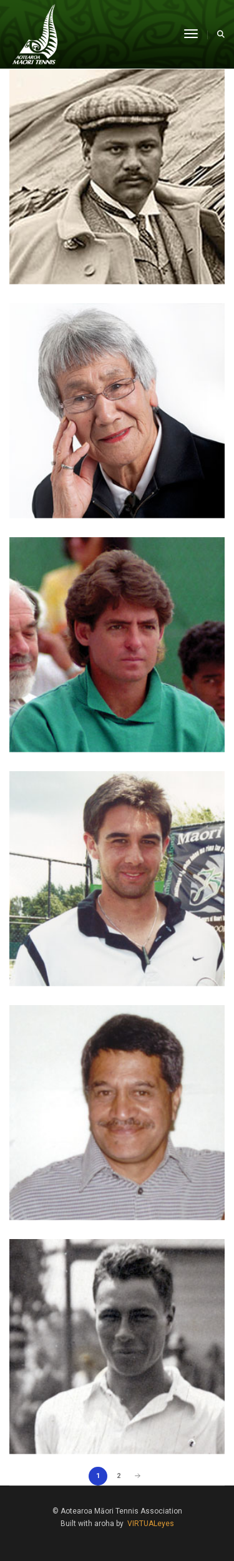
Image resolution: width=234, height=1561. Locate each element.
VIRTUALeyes (150, 1523)
